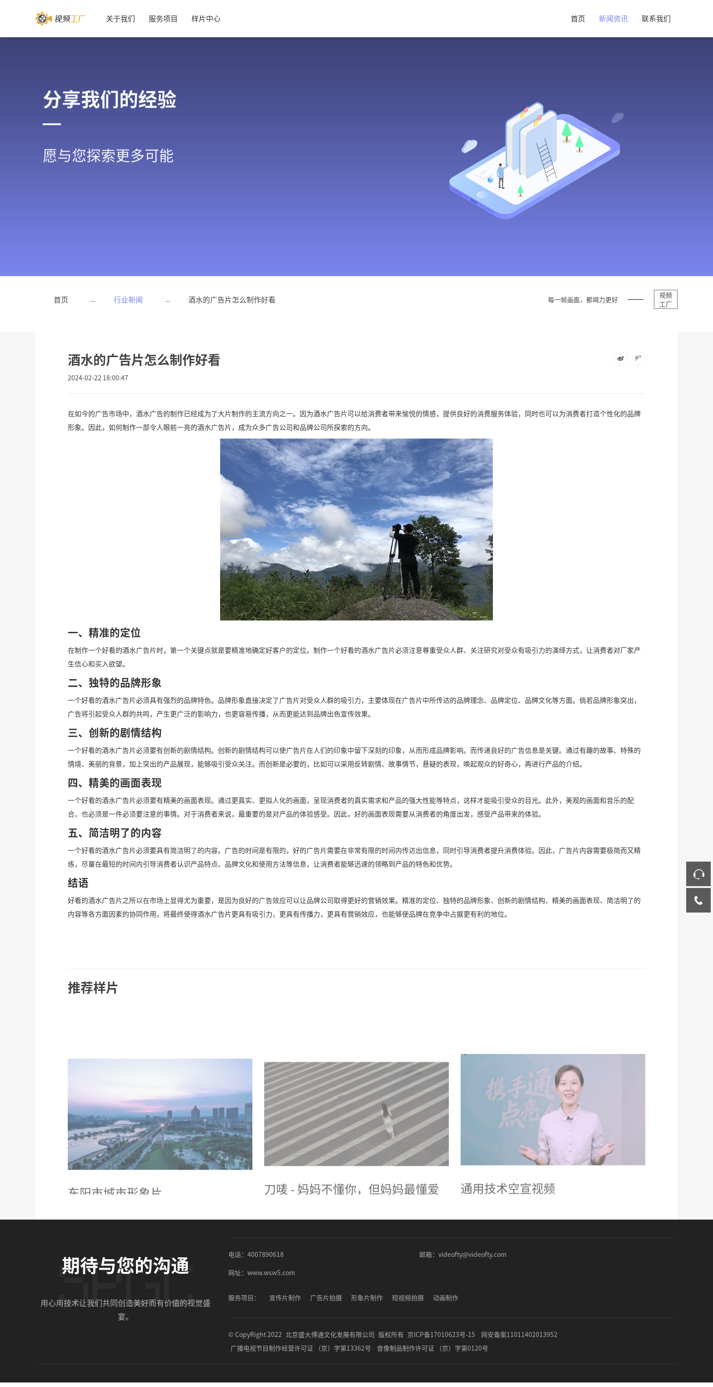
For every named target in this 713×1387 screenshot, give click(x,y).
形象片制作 (367, 1297)
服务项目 (163, 18)
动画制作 (445, 1297)
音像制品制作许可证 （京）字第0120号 (432, 1347)
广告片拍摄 (326, 1297)
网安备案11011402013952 (519, 1334)
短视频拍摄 (408, 1297)
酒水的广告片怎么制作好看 (232, 299)
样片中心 (206, 18)
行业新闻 (128, 299)
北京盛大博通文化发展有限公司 (330, 1334)
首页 (578, 18)
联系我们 (656, 18)
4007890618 (265, 1254)
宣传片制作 (285, 1297)
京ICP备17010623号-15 (441, 1334)
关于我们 (120, 18)
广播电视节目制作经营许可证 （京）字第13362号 (301, 1347)
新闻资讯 (613, 18)
